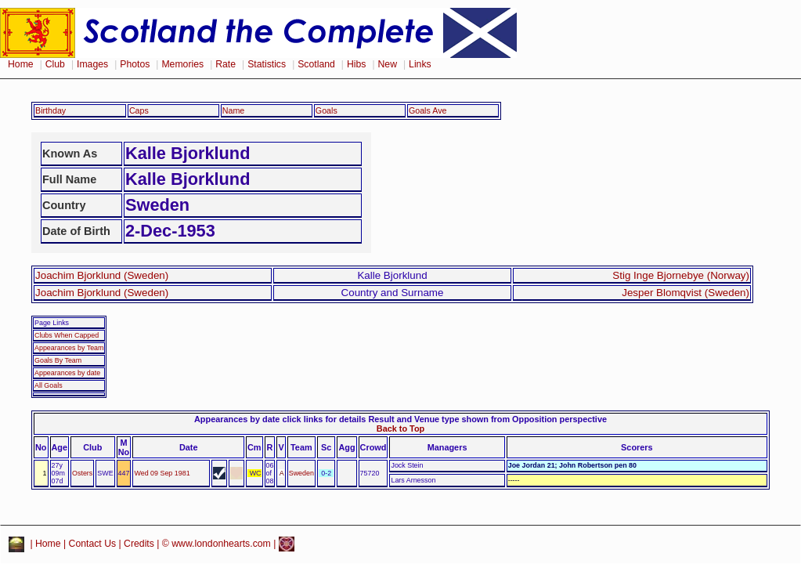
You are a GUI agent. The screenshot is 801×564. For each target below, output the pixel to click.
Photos (135, 64)
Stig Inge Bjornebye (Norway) (680, 275)
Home (21, 64)
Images (92, 64)
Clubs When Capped (66, 335)
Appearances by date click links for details (280, 419)
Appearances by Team (68, 348)
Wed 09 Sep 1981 (161, 473)
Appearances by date (67, 373)
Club (55, 64)
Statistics (266, 64)
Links (420, 64)
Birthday (50, 110)
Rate (225, 64)
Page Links (51, 323)
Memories (182, 64)
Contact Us (93, 543)
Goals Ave (428, 110)
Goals (326, 110)
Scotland (316, 64)
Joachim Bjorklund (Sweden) (101, 275)
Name (233, 110)
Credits (139, 543)
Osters (82, 473)
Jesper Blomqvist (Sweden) (685, 292)
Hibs (356, 64)
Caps (139, 110)
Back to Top (400, 428)
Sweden (301, 473)
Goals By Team (57, 360)
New (387, 64)
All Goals (48, 385)
